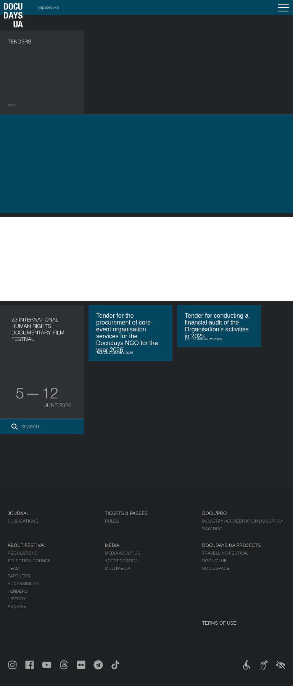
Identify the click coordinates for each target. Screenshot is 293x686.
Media (112, 545)
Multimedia (117, 568)
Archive (17, 606)
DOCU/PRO (214, 513)
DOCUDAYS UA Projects (231, 545)
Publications (23, 521)
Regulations (22, 553)
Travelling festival (225, 553)
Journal (18, 513)
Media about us (122, 553)
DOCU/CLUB (214, 560)
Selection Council (30, 560)
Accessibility (23, 583)
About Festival (27, 545)
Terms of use (219, 623)
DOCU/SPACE (216, 568)
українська (48, 7)
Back (12, 105)
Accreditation (121, 560)
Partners (19, 576)
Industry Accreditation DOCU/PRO (242, 521)
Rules (112, 521)
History (17, 598)
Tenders (18, 591)
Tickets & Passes (126, 513)
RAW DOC (212, 528)
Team (13, 568)
